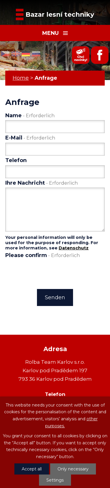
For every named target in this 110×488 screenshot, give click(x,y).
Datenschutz (74, 248)
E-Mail (30, 138)
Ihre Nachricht (41, 183)
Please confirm (42, 255)
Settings (55, 480)
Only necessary (73, 469)
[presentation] (49, 272)
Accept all (32, 469)
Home (21, 78)
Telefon (16, 160)
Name (30, 115)
